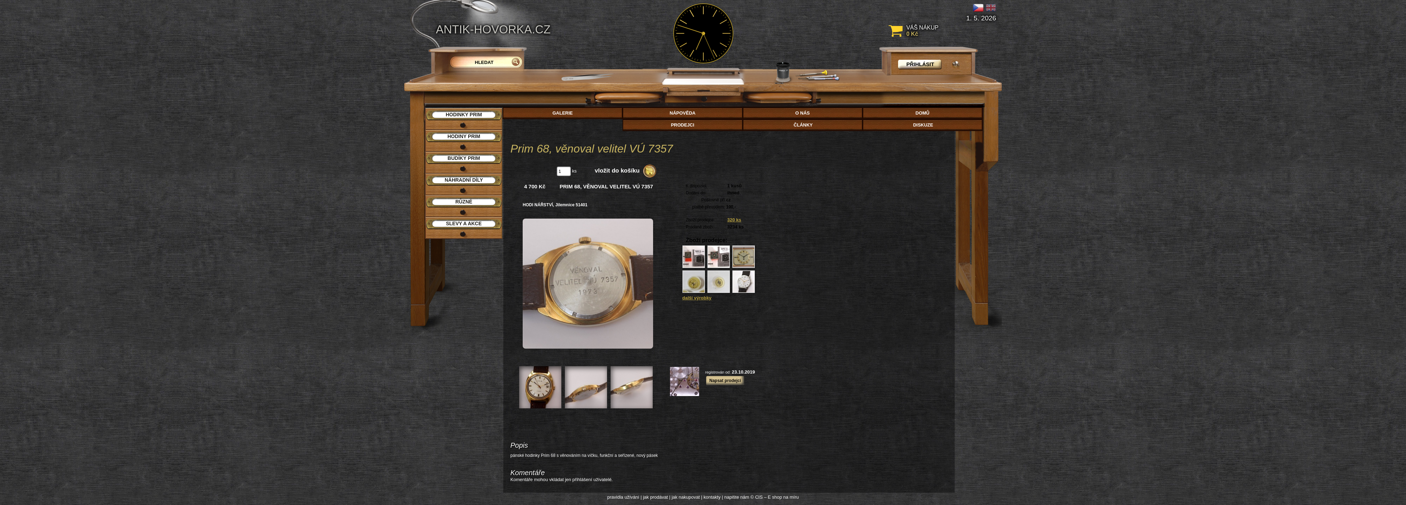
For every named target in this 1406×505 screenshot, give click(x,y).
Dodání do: (696, 192)
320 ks (734, 219)
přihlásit (920, 64)
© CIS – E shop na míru (774, 497)
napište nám (736, 497)
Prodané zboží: (700, 227)
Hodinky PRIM (464, 114)
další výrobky (696, 297)
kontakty (711, 497)
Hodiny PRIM (463, 136)
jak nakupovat (686, 497)
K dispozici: (696, 185)
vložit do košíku (617, 170)
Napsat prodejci (725, 380)
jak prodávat (655, 497)
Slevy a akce (464, 223)
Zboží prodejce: (700, 220)
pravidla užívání (623, 497)
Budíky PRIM (463, 158)
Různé (463, 202)
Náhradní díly (464, 180)
